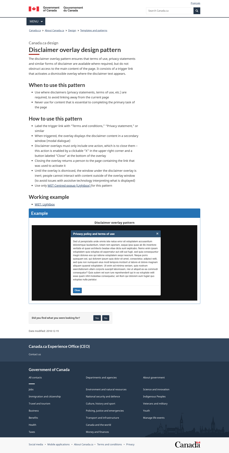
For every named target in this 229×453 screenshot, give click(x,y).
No (105, 318)
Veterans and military (155, 403)
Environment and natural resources (106, 389)
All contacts (35, 377)
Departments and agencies (101, 377)
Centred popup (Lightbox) (69, 185)
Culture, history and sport (100, 403)
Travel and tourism (39, 403)
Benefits (33, 417)
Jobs (31, 389)
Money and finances (97, 432)
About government (154, 377)
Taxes (32, 432)
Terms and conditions (109, 444)
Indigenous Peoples (154, 396)
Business (34, 410)
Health (32, 424)
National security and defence (103, 396)
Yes (97, 318)
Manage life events (154, 417)
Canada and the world (98, 424)
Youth (146, 410)
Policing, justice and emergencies (105, 410)
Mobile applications (58, 444)
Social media (36, 444)
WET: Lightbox (45, 204)
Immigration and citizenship (45, 396)
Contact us (35, 354)
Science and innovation (156, 389)
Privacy (130, 444)
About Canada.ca (83, 444)
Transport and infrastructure (102, 417)
